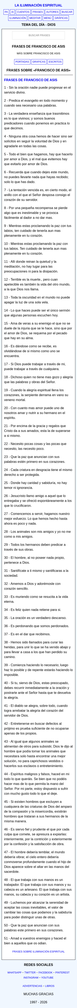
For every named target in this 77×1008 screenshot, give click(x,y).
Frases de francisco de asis (30, 80)
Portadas (22, 61)
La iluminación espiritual (38, 5)
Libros (49, 986)
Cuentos (23, 12)
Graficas (38, 61)
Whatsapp (14, 972)
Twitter (30, 972)
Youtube (47, 977)
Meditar (35, 18)
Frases (38, 12)
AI (12, 12)
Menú (47, 18)
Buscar (67, 12)
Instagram (30, 977)
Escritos (55, 61)
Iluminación (17, 18)
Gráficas (61, 18)
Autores (52, 12)
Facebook (46, 972)
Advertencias (32, 986)
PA (6, 12)
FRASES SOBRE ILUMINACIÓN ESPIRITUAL (38, 951)
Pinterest (62, 972)
